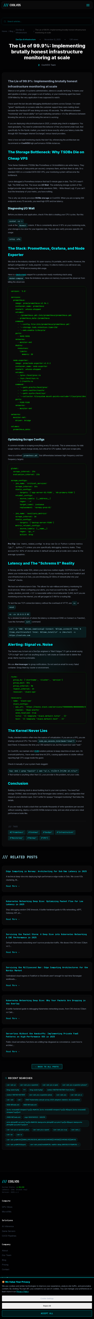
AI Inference (8, 1226)
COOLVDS (12, 5)
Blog (11, 31)
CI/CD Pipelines (9, 1236)
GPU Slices (7, 1207)
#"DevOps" (47, 832)
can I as (10, 1135)
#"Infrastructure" (65, 832)
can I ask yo (11, 1085)
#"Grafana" (33, 832)
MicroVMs (6, 1211)
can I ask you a (76, 1095)
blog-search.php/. (36, 1090)
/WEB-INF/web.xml (13, 1117)
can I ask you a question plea (18, 1130)
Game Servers (8, 1231)
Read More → (12, 886)
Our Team (6, 1255)
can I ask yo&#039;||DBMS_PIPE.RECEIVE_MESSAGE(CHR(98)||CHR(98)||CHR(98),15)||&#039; (41, 1140)
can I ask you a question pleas (40, 1095)
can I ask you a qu (60, 1130)
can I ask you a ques (50, 1085)
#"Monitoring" (16, 838)
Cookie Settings (47, 1298)
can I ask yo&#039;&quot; (16, 1144)
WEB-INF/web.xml (30, 1105)
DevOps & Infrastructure (21, 31)
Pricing (5, 1264)
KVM (37, 751)
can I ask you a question (29, 1085)
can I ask (10, 1100)
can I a (19, 1135)
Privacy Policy (22, 1291)
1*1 (24, 1090)
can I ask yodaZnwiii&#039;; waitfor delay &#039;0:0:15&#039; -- (54, 1144)
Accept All (47, 1313)
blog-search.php (13, 1090)
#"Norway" (32, 838)
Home (4, 31)
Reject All (47, 1306)
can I (19, 1100)
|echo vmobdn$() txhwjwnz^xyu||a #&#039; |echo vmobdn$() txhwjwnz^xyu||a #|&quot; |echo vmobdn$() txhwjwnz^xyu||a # (46, 1111)
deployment (21, 274)
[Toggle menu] (87, 5)
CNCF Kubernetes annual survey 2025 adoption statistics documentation (52, 1100)
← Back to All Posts (47, 1066)
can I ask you (61, 1095)
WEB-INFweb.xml (13, 1105)
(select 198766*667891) (16, 1095)
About (5, 1250)
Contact (5, 1269)
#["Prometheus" (17, 832)
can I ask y (75, 1130)
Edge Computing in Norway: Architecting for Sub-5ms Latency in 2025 (46, 871)
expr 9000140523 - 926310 (35, 1117)
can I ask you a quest (41, 1130)
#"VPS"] (44, 838)
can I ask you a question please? (74, 1085)
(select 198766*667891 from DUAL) (60, 1090)
